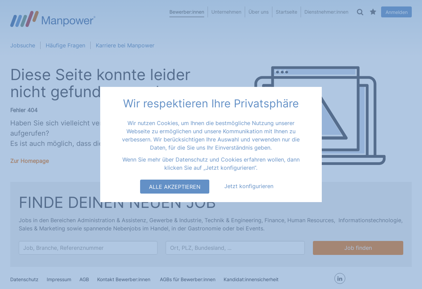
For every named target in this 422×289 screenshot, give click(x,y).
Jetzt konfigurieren (248, 186)
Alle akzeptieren (174, 186)
